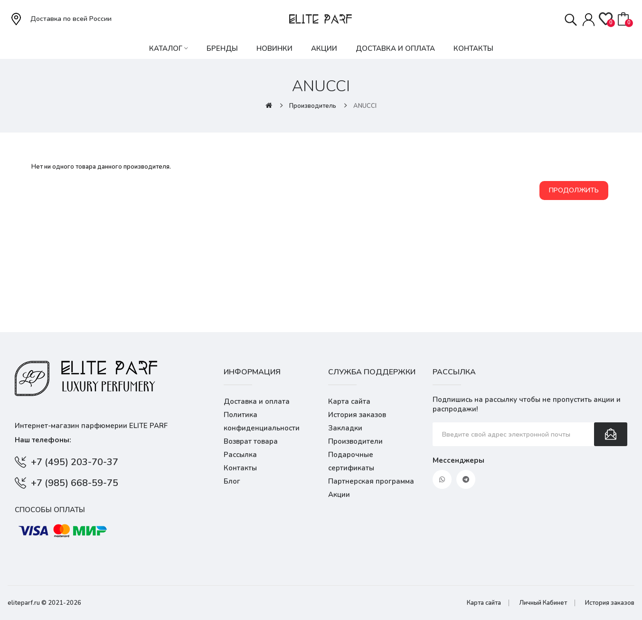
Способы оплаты (50, 510)
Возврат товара (251, 441)
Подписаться (610, 434)
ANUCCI (365, 106)
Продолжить (574, 190)
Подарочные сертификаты (351, 461)
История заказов (357, 415)
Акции (339, 494)
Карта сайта (349, 401)
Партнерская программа (371, 481)
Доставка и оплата (257, 401)
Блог (232, 481)
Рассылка (240, 454)
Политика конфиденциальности (262, 421)
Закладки (345, 428)
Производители (355, 441)
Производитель (312, 106)
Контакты (240, 468)
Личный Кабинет (543, 603)
